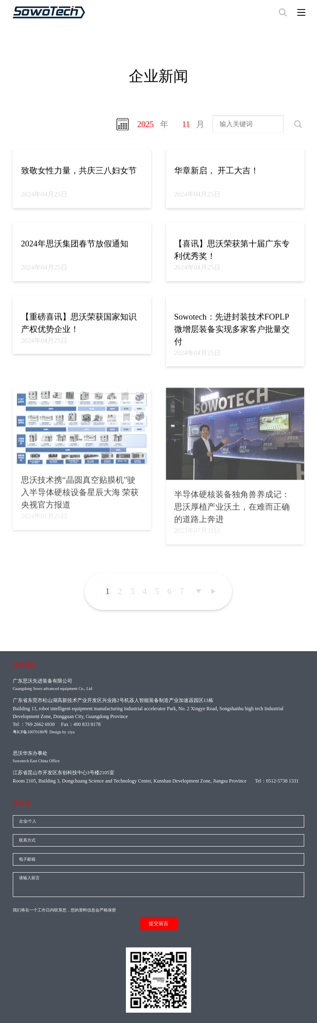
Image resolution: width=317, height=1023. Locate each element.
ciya (71, 732)
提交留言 (158, 923)
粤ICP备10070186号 (30, 732)
